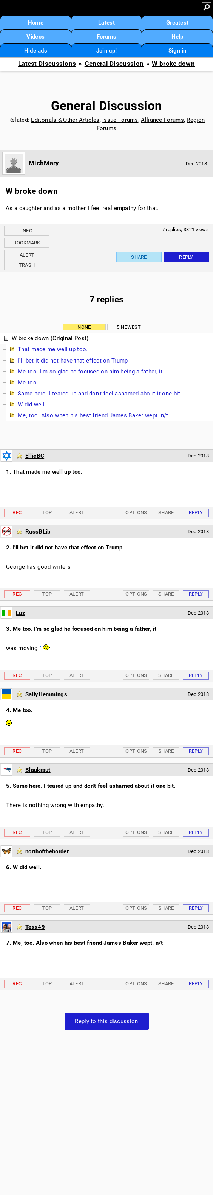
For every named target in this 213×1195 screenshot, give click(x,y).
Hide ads (35, 50)
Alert (27, 255)
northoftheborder (47, 851)
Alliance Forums (162, 120)
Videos (35, 36)
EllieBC (34, 456)
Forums (106, 36)
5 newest (128, 327)
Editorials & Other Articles (65, 120)
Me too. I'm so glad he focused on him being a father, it (90, 371)
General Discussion (114, 63)
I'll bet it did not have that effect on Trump (73, 360)
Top (47, 512)
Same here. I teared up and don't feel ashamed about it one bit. (100, 393)
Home (35, 22)
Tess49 (35, 927)
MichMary (44, 163)
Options (136, 512)
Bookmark (26, 243)
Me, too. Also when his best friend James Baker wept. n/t (93, 415)
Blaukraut (38, 770)
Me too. (28, 382)
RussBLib (37, 531)
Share (139, 257)
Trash (27, 265)
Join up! (106, 50)
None (84, 327)
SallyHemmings (46, 694)
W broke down (173, 63)
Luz (20, 613)
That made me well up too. (53, 349)
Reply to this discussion (106, 1021)
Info (26, 230)
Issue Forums (120, 120)
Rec (17, 512)
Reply (186, 257)
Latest (106, 22)
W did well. (32, 404)
